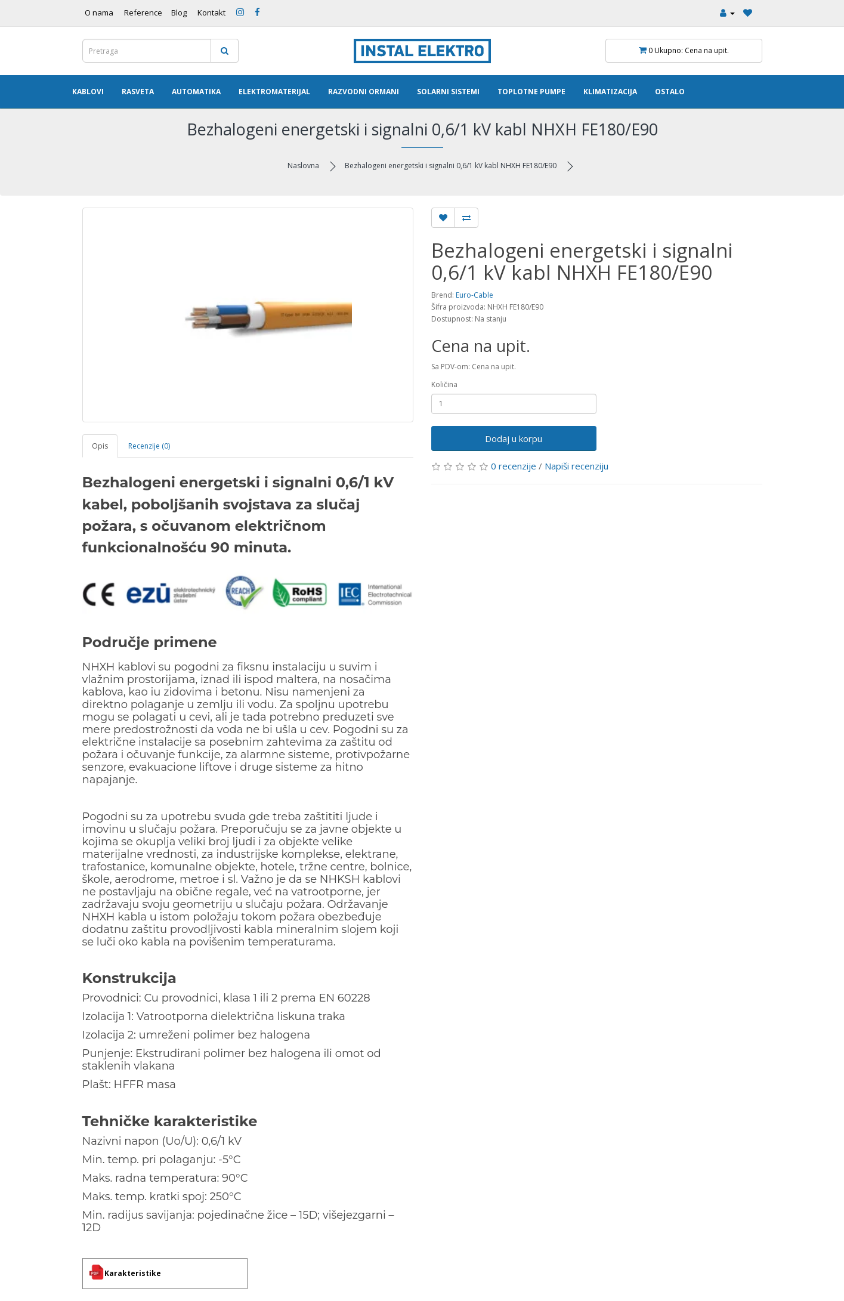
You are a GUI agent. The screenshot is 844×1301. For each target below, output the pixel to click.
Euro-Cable (474, 295)
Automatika (196, 91)
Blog (179, 12)
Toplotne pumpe (531, 91)
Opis (100, 446)
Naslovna (303, 165)
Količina (444, 384)
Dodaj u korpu (513, 438)
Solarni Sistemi (448, 91)
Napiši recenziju (576, 466)
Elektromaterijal (274, 91)
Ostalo (670, 91)
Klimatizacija (610, 91)
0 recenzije (513, 466)
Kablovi (88, 91)
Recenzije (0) (149, 446)
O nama (99, 12)
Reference (143, 12)
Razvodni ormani (363, 91)
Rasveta (138, 91)
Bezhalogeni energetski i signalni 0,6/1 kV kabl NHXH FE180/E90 (451, 165)
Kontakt (211, 12)
